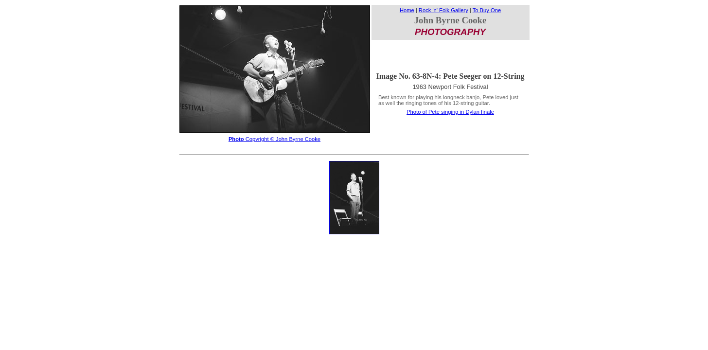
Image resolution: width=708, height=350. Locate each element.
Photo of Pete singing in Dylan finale (450, 112)
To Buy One (487, 10)
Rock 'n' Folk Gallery (443, 10)
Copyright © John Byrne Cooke (274, 139)
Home (407, 10)
